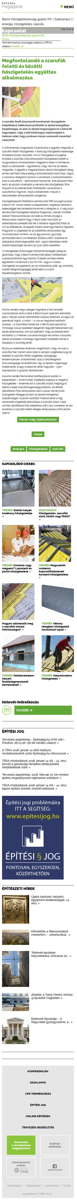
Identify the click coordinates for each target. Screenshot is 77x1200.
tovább (17, 46)
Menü (69, 7)
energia (7, 24)
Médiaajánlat (33, 1185)
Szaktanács (62, 19)
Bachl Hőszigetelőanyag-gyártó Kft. (27, 19)
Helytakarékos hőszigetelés (57, 677)
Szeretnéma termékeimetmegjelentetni (21, 1145)
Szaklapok (38, 1082)
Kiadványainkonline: (21, 1167)
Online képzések (38, 1116)
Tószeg (5, 39)
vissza (38, 434)
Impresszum (52, 1185)
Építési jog (38, 1105)
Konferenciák (38, 1071)
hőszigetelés (23, 24)
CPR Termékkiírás (38, 1093)
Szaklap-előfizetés (55, 1145)
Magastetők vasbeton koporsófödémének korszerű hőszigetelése (53, 570)
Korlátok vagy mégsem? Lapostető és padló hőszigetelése (17, 568)
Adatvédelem (14, 1185)
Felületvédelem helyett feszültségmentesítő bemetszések (18, 680)
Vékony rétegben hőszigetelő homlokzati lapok (55, 626)
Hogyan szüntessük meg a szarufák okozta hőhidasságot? (17, 626)
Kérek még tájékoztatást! (38, 419)
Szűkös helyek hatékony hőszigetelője (17, 512)
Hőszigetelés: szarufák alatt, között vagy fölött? (54, 515)
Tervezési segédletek (38, 1127)
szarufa (38, 24)
